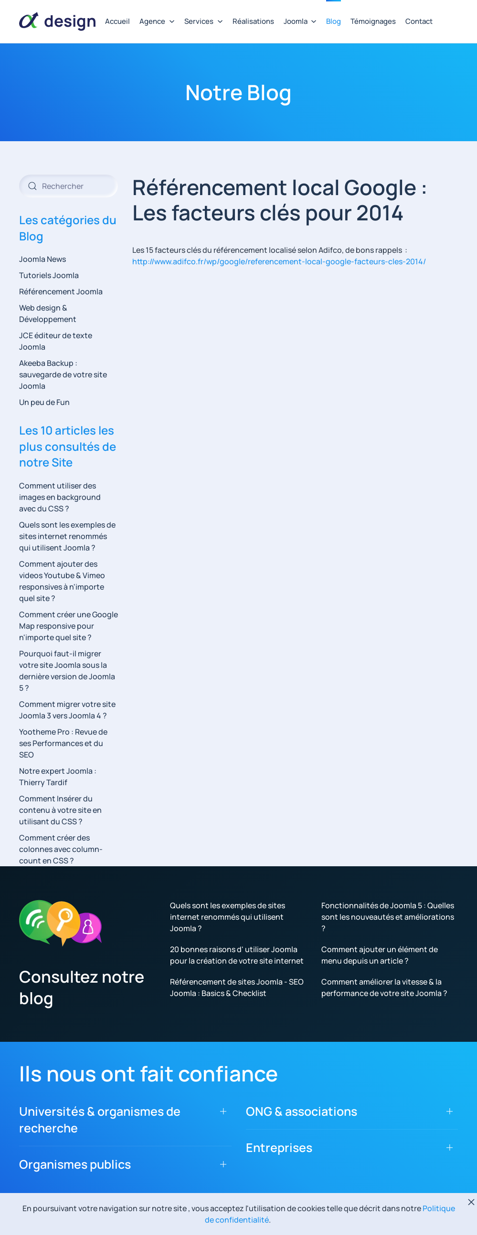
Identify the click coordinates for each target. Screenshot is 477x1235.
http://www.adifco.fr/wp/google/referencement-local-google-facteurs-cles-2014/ (279, 261)
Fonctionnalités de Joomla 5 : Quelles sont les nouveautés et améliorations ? (387, 917)
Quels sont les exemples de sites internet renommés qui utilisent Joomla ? (67, 536)
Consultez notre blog (81, 986)
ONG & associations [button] (301, 1111)
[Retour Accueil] (57, 21)
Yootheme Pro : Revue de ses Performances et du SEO (63, 743)
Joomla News (42, 259)
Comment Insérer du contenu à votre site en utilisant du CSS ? (60, 810)
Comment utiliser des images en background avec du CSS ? (60, 497)
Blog (333, 21)
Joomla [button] (300, 21)
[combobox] (68, 186)
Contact (419, 21)
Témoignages (373, 21)
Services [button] (203, 21)
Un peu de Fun (44, 402)
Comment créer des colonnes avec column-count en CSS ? (61, 849)
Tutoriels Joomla (49, 275)
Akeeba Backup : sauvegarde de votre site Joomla (63, 374)
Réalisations (253, 21)
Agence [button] (157, 21)
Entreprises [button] (279, 1147)
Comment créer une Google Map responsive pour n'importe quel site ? (68, 626)
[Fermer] (471, 1202)
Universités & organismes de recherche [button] (99, 1119)
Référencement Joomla (61, 291)
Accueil (117, 21)
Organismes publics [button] (75, 1164)
